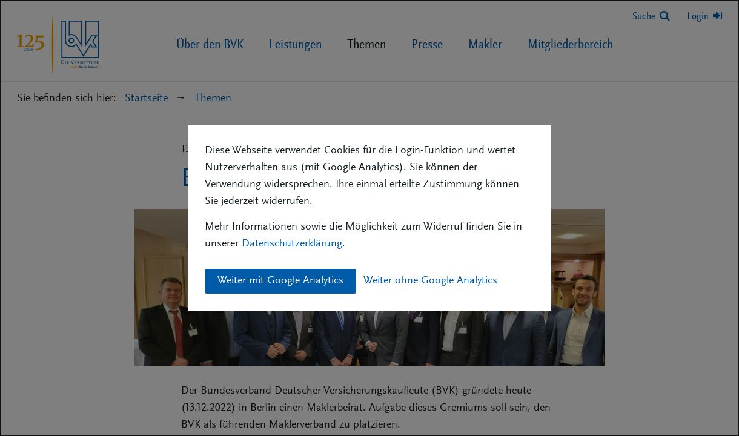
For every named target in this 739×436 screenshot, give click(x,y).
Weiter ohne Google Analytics (430, 281)
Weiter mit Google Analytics (280, 281)
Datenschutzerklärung (292, 244)
